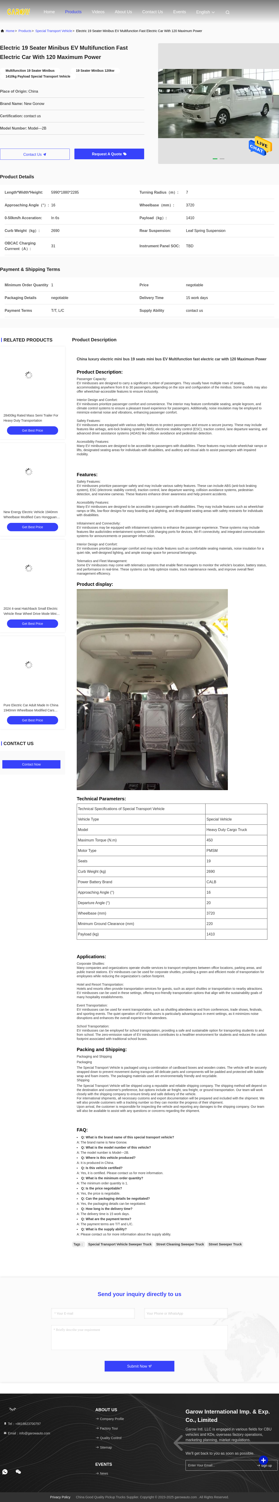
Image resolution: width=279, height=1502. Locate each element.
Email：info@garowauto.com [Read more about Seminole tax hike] (26, 1433)
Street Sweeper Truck (225, 1244)
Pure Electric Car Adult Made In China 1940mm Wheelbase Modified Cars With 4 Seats (30, 710)
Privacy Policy (60, 1497)
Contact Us (152, 12)
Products (73, 12)
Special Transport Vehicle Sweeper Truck (120, 1244)
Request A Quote (109, 154)
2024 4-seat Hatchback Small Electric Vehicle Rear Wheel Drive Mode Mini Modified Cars (30, 614)
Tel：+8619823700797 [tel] (22, 1424)
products (25, 31)
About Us (123, 12)
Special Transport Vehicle (53, 31)
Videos (98, 12)
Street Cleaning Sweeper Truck (180, 1244)
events (179, 12)
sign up (264, 1465)
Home (49, 12)
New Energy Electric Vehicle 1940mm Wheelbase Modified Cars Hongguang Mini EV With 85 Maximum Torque (31, 517)
